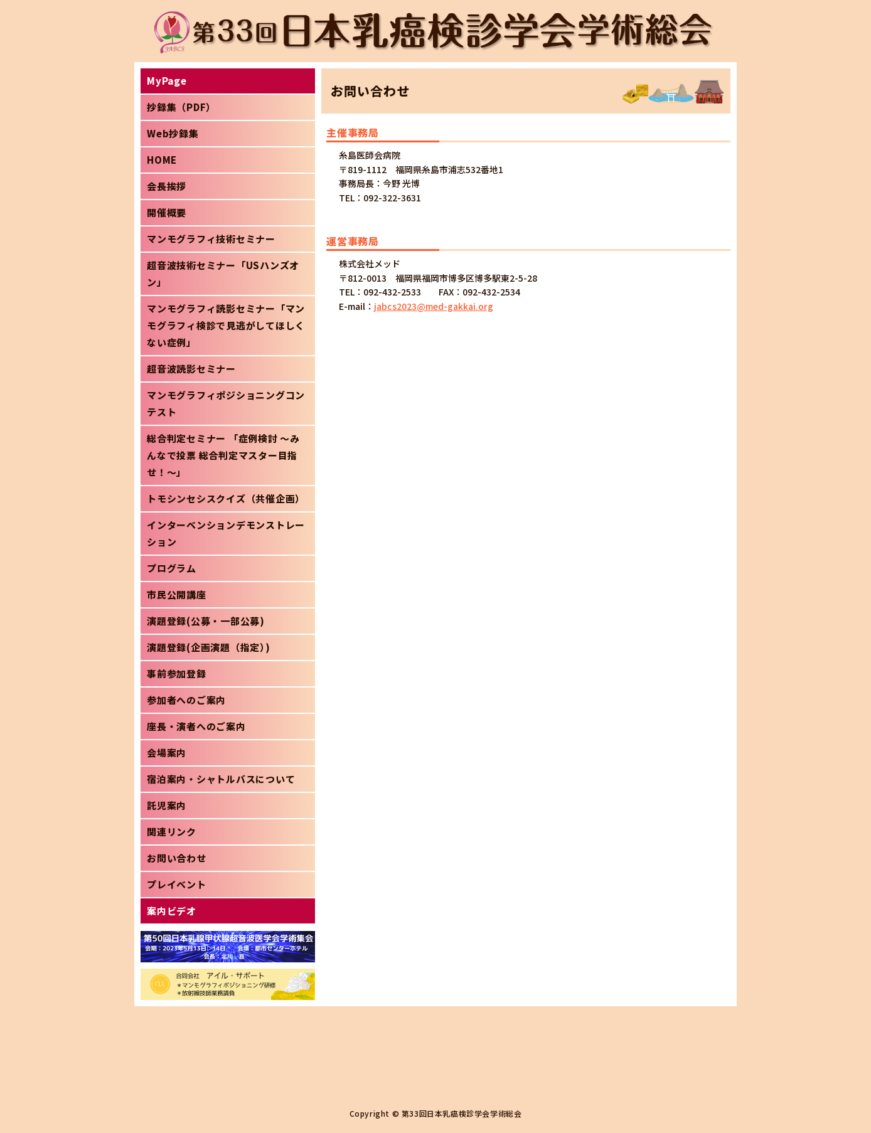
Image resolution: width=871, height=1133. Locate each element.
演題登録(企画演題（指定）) (208, 647)
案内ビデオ (171, 910)
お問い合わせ (176, 857)
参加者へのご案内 (186, 699)
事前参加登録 (176, 673)
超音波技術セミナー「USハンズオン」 (223, 273)
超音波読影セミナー (191, 368)
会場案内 (166, 752)
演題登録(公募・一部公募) (206, 620)
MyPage (167, 80)
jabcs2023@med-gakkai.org (433, 306)
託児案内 (166, 805)
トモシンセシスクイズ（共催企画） (226, 498)
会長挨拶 (166, 186)
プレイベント (176, 884)
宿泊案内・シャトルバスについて (221, 778)
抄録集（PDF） (181, 107)
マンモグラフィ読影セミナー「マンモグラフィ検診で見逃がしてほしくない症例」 (226, 325)
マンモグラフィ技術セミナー (211, 238)
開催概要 (166, 212)
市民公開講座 (176, 594)
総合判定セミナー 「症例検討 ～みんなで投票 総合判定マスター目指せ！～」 (223, 455)
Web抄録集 (173, 133)
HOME (162, 159)
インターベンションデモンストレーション (226, 533)
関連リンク (171, 831)
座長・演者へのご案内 (196, 726)
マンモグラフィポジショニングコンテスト (226, 403)
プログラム (171, 568)
